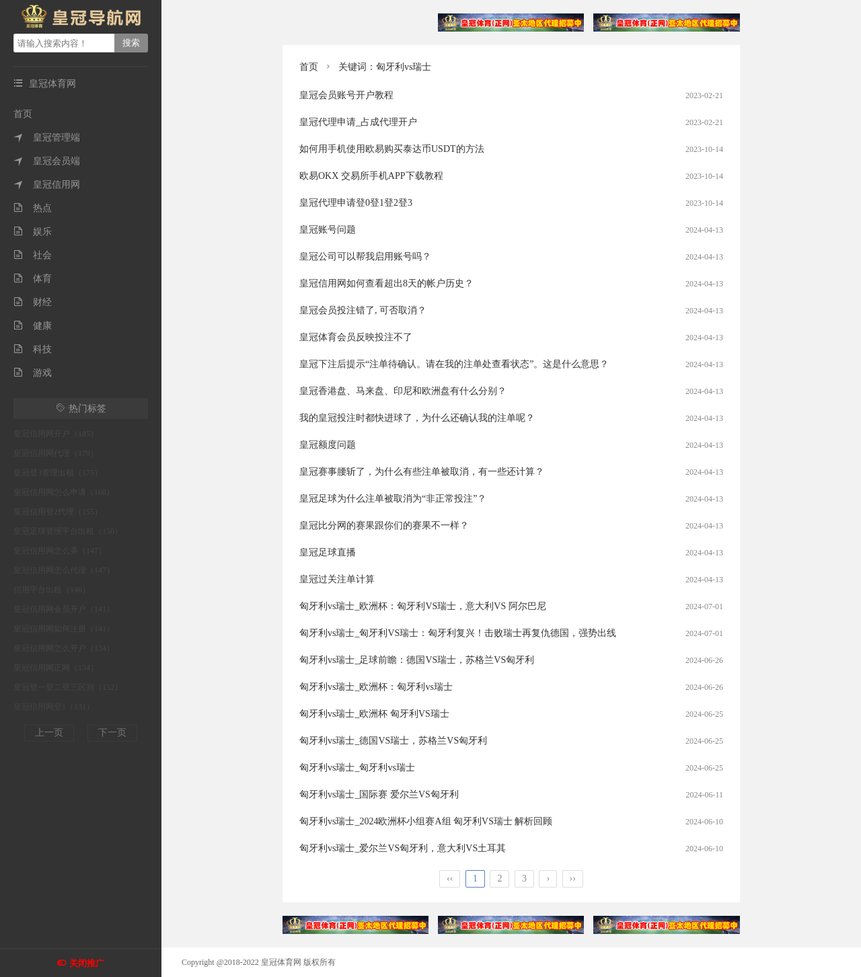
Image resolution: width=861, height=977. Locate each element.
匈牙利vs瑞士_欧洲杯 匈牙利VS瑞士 (374, 714)
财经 (32, 302)
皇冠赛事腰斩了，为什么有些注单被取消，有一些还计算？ (421, 472)
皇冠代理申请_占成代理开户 (358, 122)
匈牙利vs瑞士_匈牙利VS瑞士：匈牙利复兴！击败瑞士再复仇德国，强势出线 (457, 633)
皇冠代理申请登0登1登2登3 (355, 203)
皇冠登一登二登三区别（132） (67, 687)
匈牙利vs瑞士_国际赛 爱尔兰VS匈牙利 (379, 794)
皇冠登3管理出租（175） (57, 472)
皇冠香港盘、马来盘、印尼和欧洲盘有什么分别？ (403, 391)
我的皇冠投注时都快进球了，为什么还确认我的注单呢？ (417, 418)
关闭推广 (86, 963)
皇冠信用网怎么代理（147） (63, 570)
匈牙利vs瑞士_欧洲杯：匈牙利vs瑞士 (376, 687)
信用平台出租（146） (51, 589)
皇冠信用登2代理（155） (57, 511)
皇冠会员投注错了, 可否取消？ (362, 310)
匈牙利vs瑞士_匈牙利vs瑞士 (357, 768)
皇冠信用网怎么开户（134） (63, 648)
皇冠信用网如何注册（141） (63, 628)
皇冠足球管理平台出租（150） (67, 531)
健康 (32, 326)
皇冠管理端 (46, 137)
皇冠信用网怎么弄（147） (59, 550)
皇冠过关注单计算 (337, 579)
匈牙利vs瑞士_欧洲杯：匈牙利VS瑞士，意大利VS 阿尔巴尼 (422, 606)
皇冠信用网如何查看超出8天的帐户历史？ (386, 283)
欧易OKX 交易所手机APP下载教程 (371, 176)
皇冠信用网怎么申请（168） (63, 492)
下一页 (112, 733)
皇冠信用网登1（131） (53, 706)
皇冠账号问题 (327, 230)
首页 (22, 114)
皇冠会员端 (46, 161)
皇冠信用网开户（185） (55, 433)
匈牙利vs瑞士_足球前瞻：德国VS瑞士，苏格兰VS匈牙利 (416, 660)
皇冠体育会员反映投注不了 (355, 337)
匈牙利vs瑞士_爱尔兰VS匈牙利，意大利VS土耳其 (402, 848)
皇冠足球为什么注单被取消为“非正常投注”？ (392, 499)
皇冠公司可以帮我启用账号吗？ (365, 256)
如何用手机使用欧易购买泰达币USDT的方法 (391, 149)
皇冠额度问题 (327, 445)
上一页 (49, 733)
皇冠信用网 (46, 185)
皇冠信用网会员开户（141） (63, 609)
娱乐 (32, 232)
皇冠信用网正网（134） (55, 667)
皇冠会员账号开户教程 (346, 95)
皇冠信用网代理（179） (55, 453)
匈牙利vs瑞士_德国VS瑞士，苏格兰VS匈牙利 (393, 741)
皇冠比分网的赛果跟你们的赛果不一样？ (384, 525)
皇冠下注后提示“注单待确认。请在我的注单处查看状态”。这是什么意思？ (454, 364)
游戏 (32, 373)
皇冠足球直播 (327, 552)
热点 (32, 208)
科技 (32, 349)
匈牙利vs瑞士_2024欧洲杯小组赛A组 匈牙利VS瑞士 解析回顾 (425, 821)
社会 (32, 255)
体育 (32, 279)
